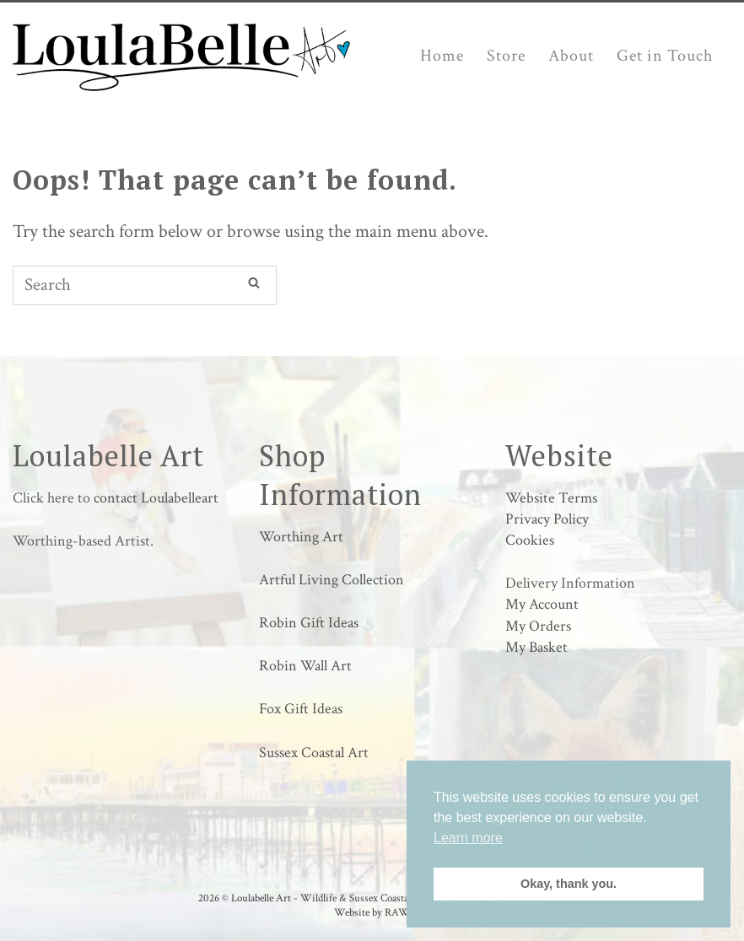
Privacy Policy (547, 519)
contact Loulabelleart (156, 498)
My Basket (536, 647)
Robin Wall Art (305, 665)
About (571, 56)
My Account (542, 604)
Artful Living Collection (331, 579)
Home (442, 56)
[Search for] (145, 285)
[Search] (254, 283)
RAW (397, 913)
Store (506, 56)
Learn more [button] (468, 838)
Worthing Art (301, 536)
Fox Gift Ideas (300, 708)
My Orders (538, 626)
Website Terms (551, 498)
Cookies (529, 540)
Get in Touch (665, 56)
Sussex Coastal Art (314, 752)
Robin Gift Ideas (309, 622)
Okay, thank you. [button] (568, 883)
